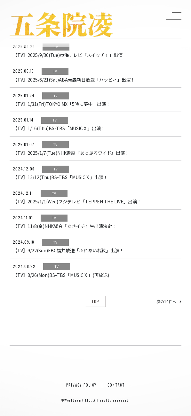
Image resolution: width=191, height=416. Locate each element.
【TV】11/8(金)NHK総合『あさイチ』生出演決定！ (64, 226)
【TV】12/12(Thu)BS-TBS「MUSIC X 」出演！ (60, 177)
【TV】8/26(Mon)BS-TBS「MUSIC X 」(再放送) (61, 275)
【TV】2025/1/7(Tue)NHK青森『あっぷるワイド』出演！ (71, 153)
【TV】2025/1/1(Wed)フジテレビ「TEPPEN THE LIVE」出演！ (77, 201)
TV (56, 46)
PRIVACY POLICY (81, 385)
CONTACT (116, 385)
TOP (95, 301)
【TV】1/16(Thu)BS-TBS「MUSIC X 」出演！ (59, 128)
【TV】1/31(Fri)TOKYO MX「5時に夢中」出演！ (61, 104)
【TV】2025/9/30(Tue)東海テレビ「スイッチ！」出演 (68, 55)
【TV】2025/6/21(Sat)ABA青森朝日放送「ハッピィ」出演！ (74, 79)
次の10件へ (168, 301)
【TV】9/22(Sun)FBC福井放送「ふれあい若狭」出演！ (68, 250)
